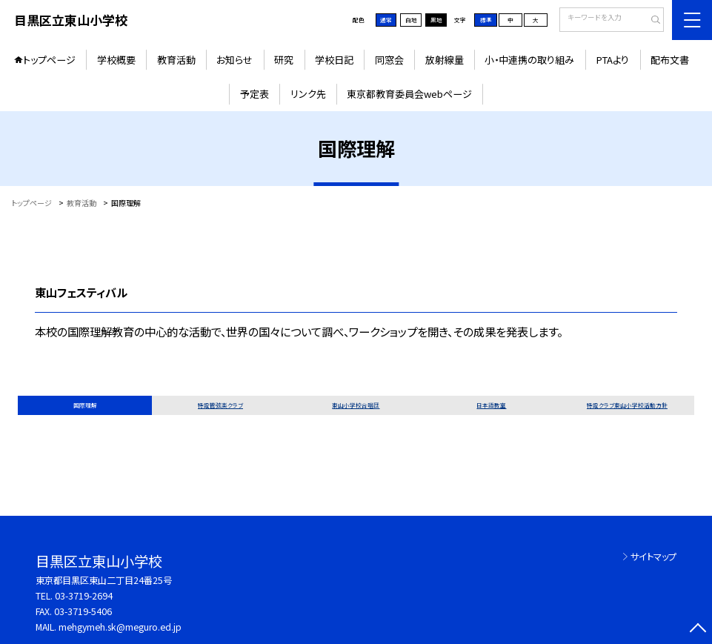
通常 (386, 20)
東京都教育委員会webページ (409, 94)
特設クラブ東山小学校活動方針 (627, 405)
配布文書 (670, 60)
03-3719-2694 (84, 595)
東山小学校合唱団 (355, 405)
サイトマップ (653, 556)
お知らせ (234, 60)
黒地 (436, 20)
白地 (411, 20)
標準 (486, 20)
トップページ (49, 60)
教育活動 (176, 60)
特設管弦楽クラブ (220, 405)
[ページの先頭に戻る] (698, 630)
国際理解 (85, 405)
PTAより (612, 60)
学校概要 (116, 60)
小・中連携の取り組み (529, 60)
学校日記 (334, 60)
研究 (283, 60)
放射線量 (444, 60)
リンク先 (308, 94)
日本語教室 (491, 405)
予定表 (254, 94)
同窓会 (389, 60)
